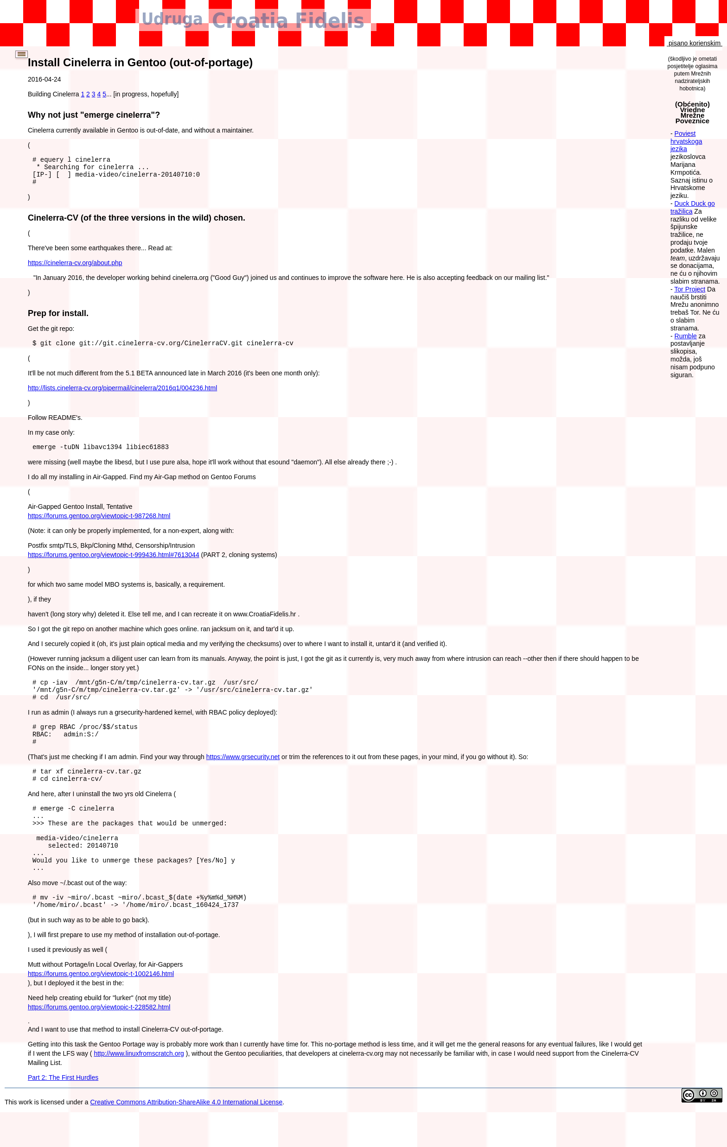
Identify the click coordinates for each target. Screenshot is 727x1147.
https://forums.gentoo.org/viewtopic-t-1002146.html (101, 1008)
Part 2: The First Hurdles (63, 1112)
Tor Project (689, 289)
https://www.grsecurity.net (243, 773)
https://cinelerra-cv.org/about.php (75, 268)
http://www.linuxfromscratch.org (139, 1088)
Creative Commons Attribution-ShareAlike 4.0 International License (186, 1137)
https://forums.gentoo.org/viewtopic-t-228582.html (99, 1042)
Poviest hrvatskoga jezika (686, 141)
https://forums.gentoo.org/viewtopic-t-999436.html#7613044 (113, 563)
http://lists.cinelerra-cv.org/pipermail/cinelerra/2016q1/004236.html (122, 395)
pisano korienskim (694, 43)
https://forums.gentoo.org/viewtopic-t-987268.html (99, 524)
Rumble (686, 336)
